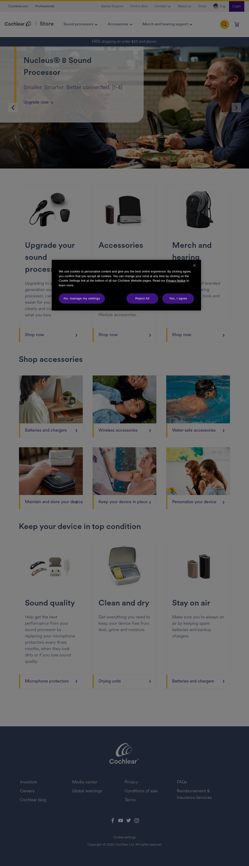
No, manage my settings (82, 298)
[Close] (194, 265)
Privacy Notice (176, 280)
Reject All (142, 298)
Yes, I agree (178, 298)
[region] (126, 285)
